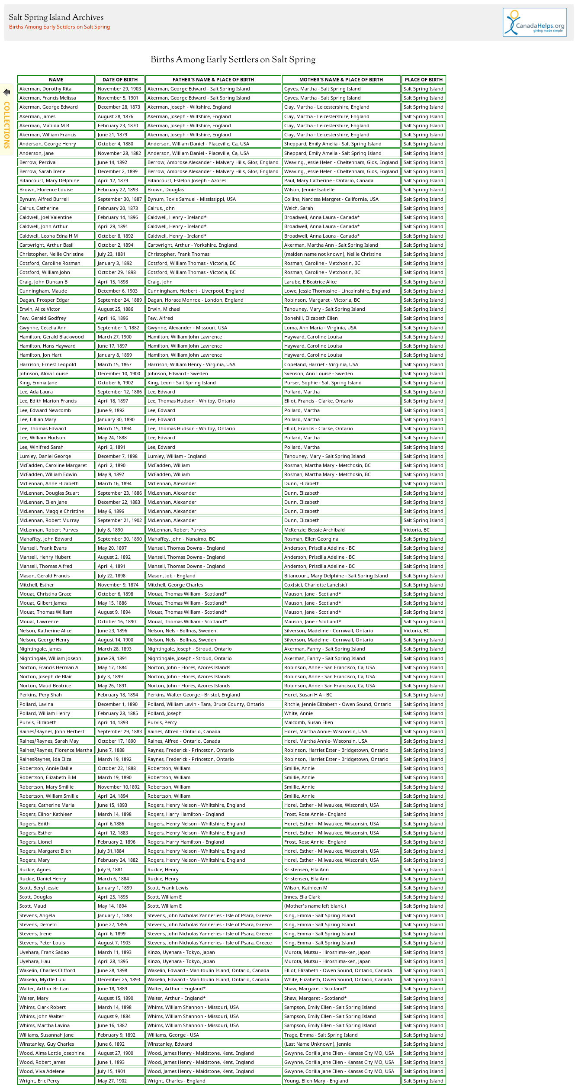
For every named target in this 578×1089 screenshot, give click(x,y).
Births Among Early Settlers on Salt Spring (59, 26)
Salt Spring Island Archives (56, 18)
